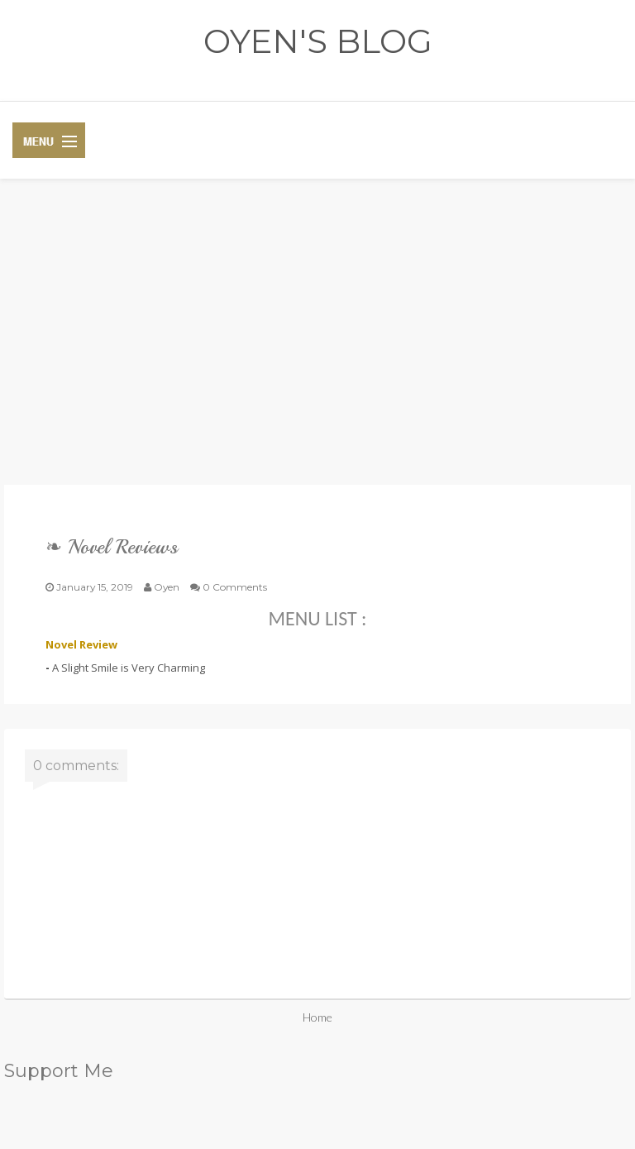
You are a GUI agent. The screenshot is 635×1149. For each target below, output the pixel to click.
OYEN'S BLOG (317, 41)
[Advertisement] (317, 344)
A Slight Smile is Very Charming (128, 667)
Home (317, 1017)
